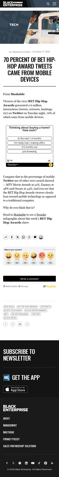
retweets (46, 304)
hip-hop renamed (19, 312)
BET (6, 312)
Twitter (36, 312)
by (19, 51)
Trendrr (41, 215)
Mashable (20, 215)
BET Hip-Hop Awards (27, 304)
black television (12, 308)
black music (10, 315)
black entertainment (35, 308)
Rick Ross (9, 304)
